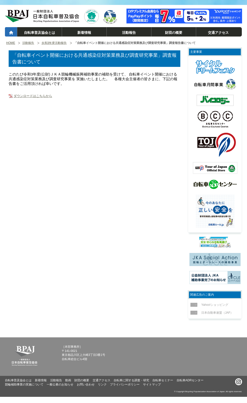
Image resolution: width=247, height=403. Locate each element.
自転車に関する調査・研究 (131, 380)
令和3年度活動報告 (54, 43)
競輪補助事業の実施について (24, 384)
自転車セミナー (162, 380)
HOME (10, 43)
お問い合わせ (86, 384)
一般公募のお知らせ (60, 384)
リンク (102, 384)
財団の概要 (173, 33)
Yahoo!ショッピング (213, 305)
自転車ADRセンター (190, 380)
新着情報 (84, 33)
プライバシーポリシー (125, 384)
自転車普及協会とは (39, 33)
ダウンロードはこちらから (33, 96)
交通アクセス (218, 33)
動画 (68, 380)
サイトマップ (152, 384)
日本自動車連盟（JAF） (216, 312)
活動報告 (129, 33)
